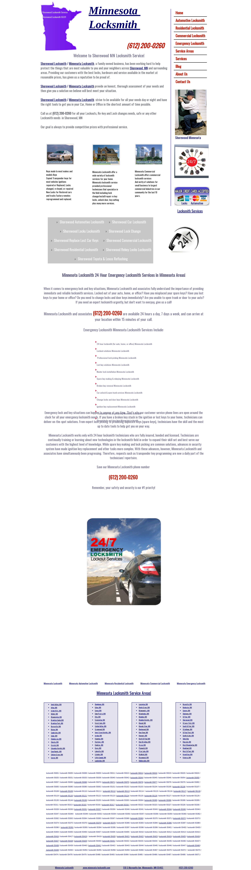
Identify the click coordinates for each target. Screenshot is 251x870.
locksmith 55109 (66, 791)
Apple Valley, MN (56, 704)
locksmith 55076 (137, 782)
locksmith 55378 (94, 823)
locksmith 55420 (109, 836)
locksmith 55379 (109, 823)
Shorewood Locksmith (53, 63)
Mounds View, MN (144, 726)
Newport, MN (143, 735)
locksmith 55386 (165, 823)
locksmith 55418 (80, 836)
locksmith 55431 (108, 841)
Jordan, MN (98, 735)
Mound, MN (142, 723)
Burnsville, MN (56, 726)
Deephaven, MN (99, 704)
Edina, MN (98, 707)
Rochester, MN (187, 707)
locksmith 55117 (180, 791)
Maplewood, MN (144, 729)
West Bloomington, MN (190, 745)
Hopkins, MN (99, 745)
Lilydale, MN (99, 754)
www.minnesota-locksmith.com (96, 867)
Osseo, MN (142, 745)
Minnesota (114, 10)
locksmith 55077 (150, 782)
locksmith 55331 (80, 809)
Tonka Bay (186, 738)
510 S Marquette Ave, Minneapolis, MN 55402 (143, 867)
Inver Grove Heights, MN (103, 732)
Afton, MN (54, 707)
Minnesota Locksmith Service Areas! (124, 693)
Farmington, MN (100, 720)
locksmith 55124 (122, 796)
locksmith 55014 (136, 773)
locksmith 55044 (136, 778)
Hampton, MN (99, 738)
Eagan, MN (98, 710)
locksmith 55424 (165, 836)
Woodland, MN (187, 748)
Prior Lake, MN (144, 751)
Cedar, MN (54, 735)
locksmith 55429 (80, 841)
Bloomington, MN (56, 717)
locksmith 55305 (150, 800)
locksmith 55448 (193, 846)
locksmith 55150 (80, 800)
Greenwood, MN (100, 729)
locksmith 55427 (52, 841)
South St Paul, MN (188, 726)
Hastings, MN (99, 742)
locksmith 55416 (52, 836)
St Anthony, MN (187, 729)
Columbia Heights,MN (58, 748)
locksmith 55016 (150, 773)
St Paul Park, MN (188, 732)
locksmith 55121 (80, 796)
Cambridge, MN (56, 732)
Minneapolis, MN (144, 710)
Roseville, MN (187, 704)
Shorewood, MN (187, 720)
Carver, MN (54, 757)
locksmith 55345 (179, 809)
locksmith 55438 (52, 846)
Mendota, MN (143, 716)
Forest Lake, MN (100, 723)
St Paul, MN (186, 716)
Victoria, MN (187, 757)
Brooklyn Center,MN (57, 720)
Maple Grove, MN (144, 707)
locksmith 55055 (192, 778)
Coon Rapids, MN (56, 751)
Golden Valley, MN (100, 726)
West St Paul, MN (188, 751)
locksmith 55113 (123, 791)
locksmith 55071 (108, 782)
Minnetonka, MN (144, 713)
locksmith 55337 (94, 809)
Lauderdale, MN (100, 760)
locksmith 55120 (66, 796)
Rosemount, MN (144, 757)
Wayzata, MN (187, 742)
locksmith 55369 (136, 818)
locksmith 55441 (94, 846)
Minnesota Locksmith (64, 867)
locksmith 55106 (179, 787)
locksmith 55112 (109, 791)
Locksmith (114, 24)
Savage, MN (186, 710)
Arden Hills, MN (56, 710)
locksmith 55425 (179, 836)
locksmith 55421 (123, 836)
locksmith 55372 (179, 818)
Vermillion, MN (187, 754)
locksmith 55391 (67, 827)
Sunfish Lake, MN (188, 735)
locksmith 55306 (165, 800)
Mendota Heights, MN (146, 720)
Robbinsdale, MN (144, 760)
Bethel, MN (54, 714)
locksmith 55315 (80, 805)
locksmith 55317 (108, 805)
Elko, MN (98, 716)
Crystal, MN (55, 745)
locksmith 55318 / (123, 805)
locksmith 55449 (52, 850)
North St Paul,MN (144, 738)
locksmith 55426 (193, 836)
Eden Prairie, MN (100, 713)
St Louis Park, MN (189, 723)
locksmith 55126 (150, 796)
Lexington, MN (143, 704)
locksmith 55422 (137, 836)
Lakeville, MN (99, 751)
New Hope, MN (143, 732)
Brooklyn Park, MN (57, 723)
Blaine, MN (54, 729)
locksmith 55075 (122, 782)
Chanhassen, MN (56, 739)
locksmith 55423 (151, 836)
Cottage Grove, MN (57, 754)
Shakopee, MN (187, 713)
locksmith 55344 (165, 809)
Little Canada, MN (100, 757)
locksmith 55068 (80, 782)
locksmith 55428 (66, 841)
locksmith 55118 (194, 791)
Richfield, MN (143, 754)
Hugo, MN (98, 748)
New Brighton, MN (144, 742)
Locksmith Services (190, 210)
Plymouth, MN (143, 748)
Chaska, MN (55, 742)
